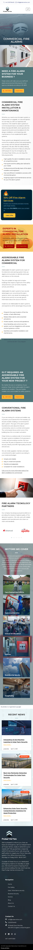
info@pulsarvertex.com (15, 919)
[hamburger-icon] (28, 9)
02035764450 (12, 922)
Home (10, 884)
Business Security (14, 893)
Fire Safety (12, 887)
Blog (9, 900)
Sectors (11, 896)
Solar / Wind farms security (16, 890)
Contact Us (11, 906)
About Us (11, 903)
